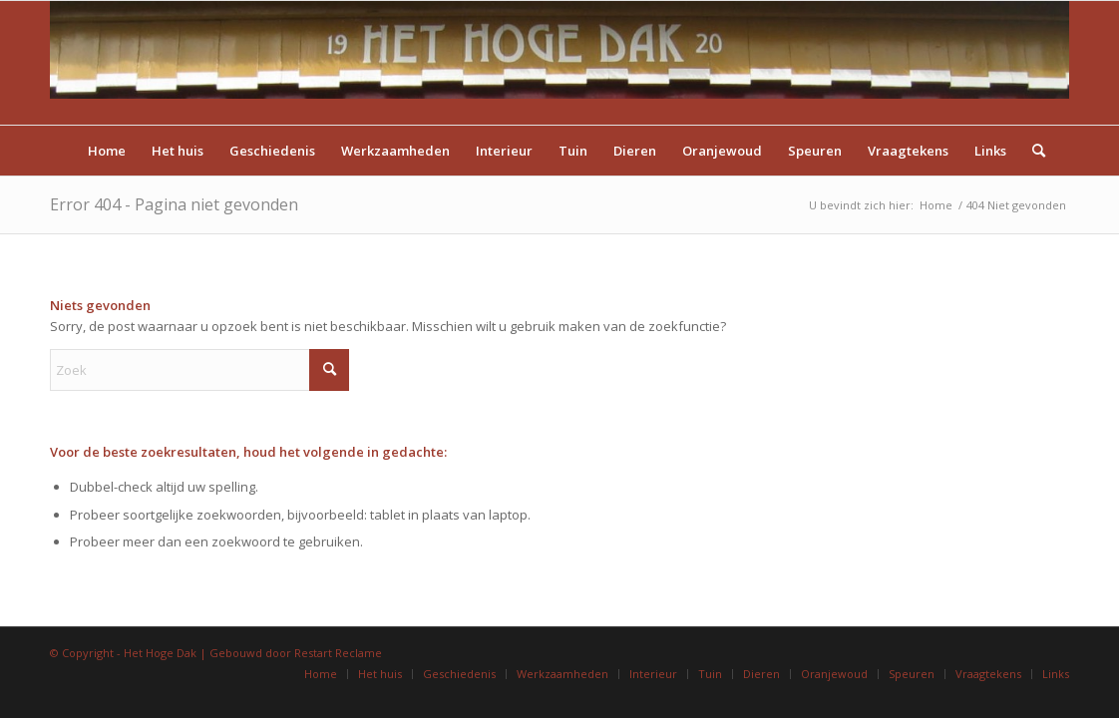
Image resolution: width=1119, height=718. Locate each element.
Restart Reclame (338, 652)
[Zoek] (1032, 151)
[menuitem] (107, 151)
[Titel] (559, 63)
